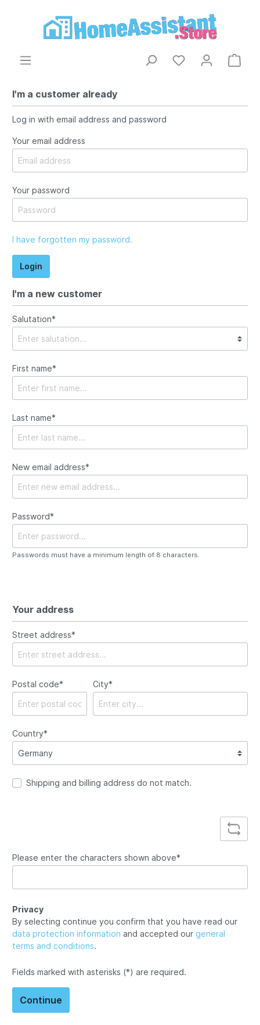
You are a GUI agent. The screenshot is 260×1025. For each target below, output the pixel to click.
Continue (41, 1000)
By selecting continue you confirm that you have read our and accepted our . (124, 933)
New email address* (50, 467)
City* (103, 684)
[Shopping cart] (234, 60)
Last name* (34, 418)
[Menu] (25, 60)
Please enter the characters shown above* (96, 857)
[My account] (207, 60)
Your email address (48, 141)
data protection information (66, 934)
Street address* (43, 635)
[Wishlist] (179, 60)
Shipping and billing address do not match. (109, 783)
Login (31, 266)
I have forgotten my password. (72, 239)
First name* (34, 368)
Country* (30, 733)
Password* (33, 516)
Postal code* (37, 684)
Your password (41, 190)
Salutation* (34, 319)
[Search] (151, 60)
